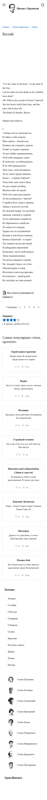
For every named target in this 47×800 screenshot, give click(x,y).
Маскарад (23, 531)
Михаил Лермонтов (28, 8)
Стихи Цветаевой (26, 711)
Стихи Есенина (25, 690)
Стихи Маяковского (27, 743)
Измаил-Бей (23, 560)
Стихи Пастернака (26, 765)
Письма (11, 665)
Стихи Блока (23, 722)
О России (12, 612)
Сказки (11, 631)
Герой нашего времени (23, 351)
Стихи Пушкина (25, 679)
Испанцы (23, 410)
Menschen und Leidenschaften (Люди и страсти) (23, 470)
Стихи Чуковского (26, 733)
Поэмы (11, 658)
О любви (12, 605)
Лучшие (11, 598)
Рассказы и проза (16, 645)
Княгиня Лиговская (23, 501)
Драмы (11, 651)
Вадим (23, 381)
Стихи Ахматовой (26, 701)
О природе (13, 618)
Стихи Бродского (25, 754)
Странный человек (23, 439)
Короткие (12, 638)
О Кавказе (12, 625)
